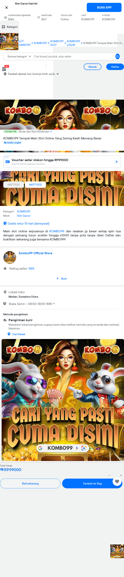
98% (31, 268)
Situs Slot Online (66, 17)
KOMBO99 (56, 231)
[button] (62, 7)
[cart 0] (4, 69)
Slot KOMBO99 (87, 17)
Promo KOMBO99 (108, 17)
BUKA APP (104, 7)
